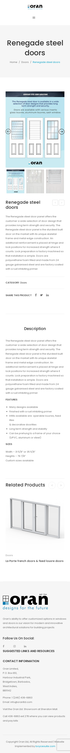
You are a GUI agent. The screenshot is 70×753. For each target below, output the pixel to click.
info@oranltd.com (21, 702)
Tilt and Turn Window (55, 203)
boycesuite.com (45, 746)
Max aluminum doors (62, 203)
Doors (25, 62)
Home (13, 62)
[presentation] (51, 485)
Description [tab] (35, 328)
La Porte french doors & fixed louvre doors (34, 561)
